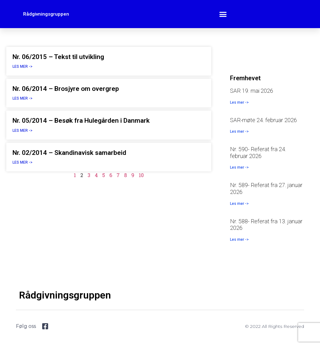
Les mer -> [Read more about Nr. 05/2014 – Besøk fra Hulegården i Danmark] (22, 130)
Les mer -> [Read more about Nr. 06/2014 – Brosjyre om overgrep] (22, 98)
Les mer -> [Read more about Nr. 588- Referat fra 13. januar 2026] (239, 239)
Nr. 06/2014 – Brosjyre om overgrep (65, 88)
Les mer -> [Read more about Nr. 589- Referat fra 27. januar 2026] (239, 203)
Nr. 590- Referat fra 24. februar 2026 (258, 152)
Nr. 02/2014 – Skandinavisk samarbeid (69, 152)
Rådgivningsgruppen (46, 14)
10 (141, 175)
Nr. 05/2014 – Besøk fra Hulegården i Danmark (81, 120)
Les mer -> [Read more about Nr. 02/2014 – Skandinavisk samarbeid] (22, 162)
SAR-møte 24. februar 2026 (263, 120)
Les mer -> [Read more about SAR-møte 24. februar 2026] (239, 131)
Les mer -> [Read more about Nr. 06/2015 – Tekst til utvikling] (22, 66)
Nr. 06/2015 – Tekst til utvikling (58, 57)
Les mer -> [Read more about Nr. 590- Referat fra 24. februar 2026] (239, 167)
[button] (223, 14)
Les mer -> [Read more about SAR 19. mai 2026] (239, 102)
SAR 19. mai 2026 (251, 90)
